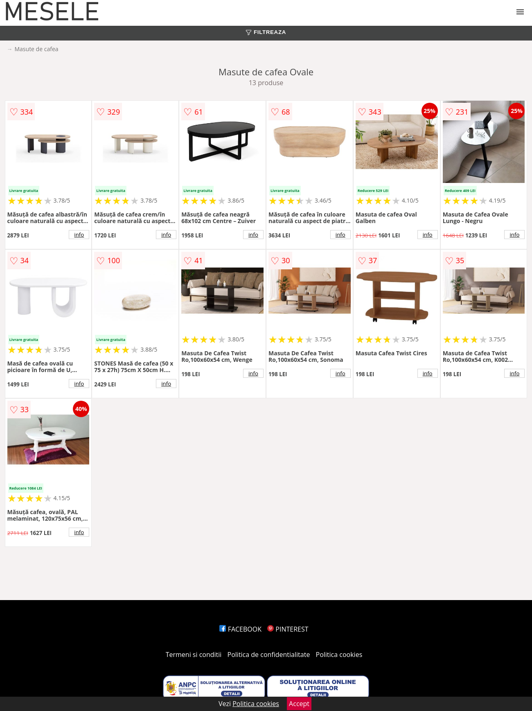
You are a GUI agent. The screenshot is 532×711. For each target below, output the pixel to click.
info (79, 234)
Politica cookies (339, 654)
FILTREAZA (266, 32)
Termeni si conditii (194, 654)
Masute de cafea (37, 49)
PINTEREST (287, 629)
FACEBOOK (240, 629)
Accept (299, 703)
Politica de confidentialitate (269, 654)
